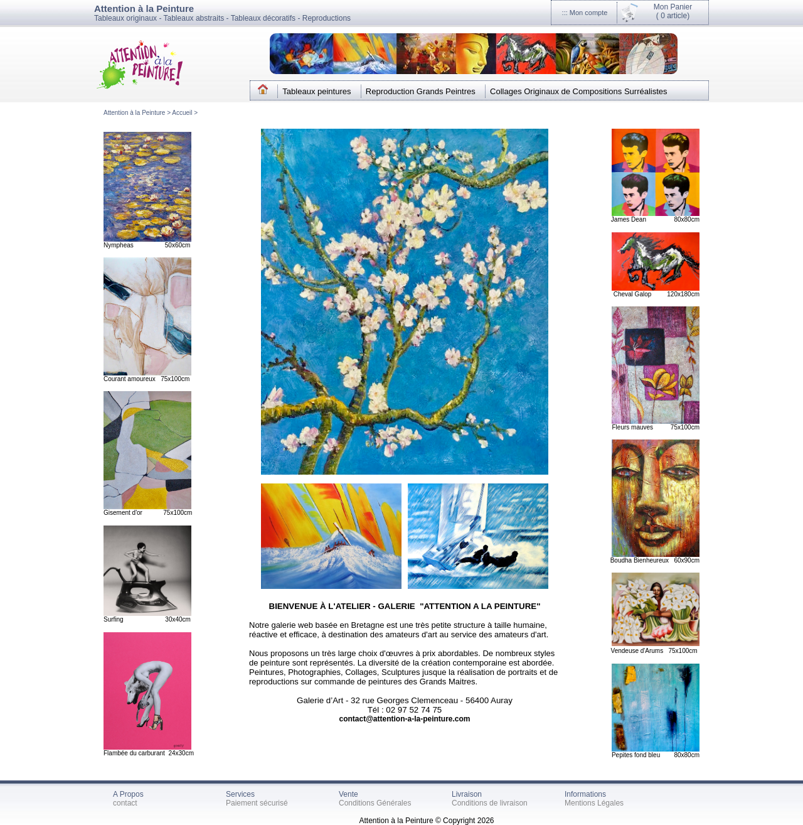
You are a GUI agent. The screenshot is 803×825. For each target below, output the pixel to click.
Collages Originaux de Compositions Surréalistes (578, 91)
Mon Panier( (673, 11)
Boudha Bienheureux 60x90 (650, 560)
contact (125, 803)
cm (695, 560)
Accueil (183, 112)
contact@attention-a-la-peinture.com (404, 718)
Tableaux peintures (316, 91)
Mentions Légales (594, 803)
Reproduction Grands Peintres (421, 91)
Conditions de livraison (490, 803)
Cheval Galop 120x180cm (656, 294)
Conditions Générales (375, 803)
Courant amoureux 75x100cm (146, 378)
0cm (692, 650)
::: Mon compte (585, 12)
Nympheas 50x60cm (147, 245)
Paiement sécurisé (257, 803)
